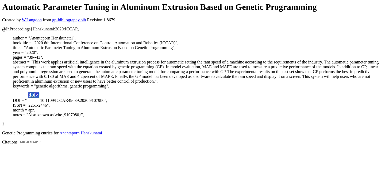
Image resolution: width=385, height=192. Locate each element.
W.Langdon (32, 20)
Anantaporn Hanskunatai (80, 133)
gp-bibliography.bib (69, 20)
